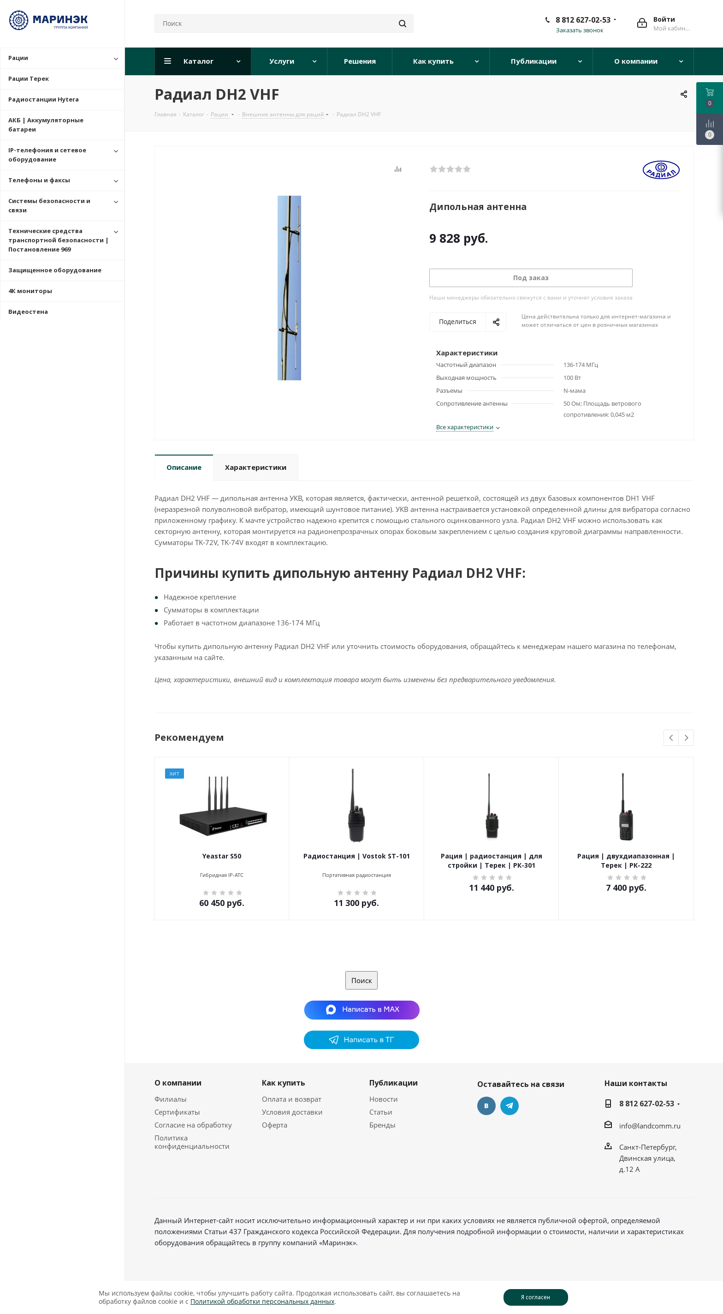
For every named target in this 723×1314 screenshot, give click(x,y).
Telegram (509, 1106)
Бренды (382, 1124)
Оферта (274, 1124)
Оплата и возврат (291, 1099)
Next (686, 738)
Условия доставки (292, 1111)
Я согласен (535, 1297)
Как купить (283, 1083)
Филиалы (170, 1099)
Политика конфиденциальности (192, 1142)
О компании (177, 1083)
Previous (671, 738)
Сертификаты (177, 1111)
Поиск (362, 980)
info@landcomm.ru (650, 1125)
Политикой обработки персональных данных (262, 1301)
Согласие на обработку (193, 1124)
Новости (383, 1099)
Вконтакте (486, 1106)
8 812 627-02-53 (583, 20)
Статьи (380, 1111)
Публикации (393, 1083)
